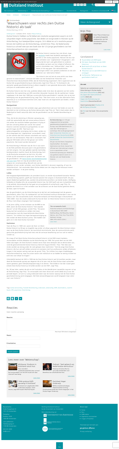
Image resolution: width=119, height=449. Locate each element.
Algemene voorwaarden (89, 416)
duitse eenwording (16, 288)
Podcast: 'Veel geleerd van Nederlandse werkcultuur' (63, 365)
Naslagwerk (84, 11)
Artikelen (16, 15)
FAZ (84, 111)
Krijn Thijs (86, 31)
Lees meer (53, 221)
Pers (82, 412)
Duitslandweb (71, 11)
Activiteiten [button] (58, 11)
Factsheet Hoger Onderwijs (59, 382)
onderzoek (41, 288)
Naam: (9, 335)
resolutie (41, 55)
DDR (55, 288)
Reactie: (10, 317)
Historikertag (26, 290)
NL (113, 11)
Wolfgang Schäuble (89, 107)
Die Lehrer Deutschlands (89, 92)
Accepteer (108, 1)
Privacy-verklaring (86, 431)
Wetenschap (31, 359)
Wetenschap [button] (23, 11)
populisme (17, 290)
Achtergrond (26, 15)
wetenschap (49, 288)
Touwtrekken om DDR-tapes (91, 60)
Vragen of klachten (87, 418)
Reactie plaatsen (13, 351)
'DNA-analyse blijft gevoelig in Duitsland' (27, 382)
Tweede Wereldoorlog (30, 288)
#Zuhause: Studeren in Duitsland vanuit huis (27, 365)
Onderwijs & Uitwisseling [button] (40, 11)
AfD (12, 290)
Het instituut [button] (9, 11)
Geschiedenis (62, 288)
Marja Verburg (36, 33)
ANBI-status (85, 414)
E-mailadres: (11, 343)
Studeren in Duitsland (100, 11)
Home (8, 15)
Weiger (115, 1)
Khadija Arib (99, 105)
